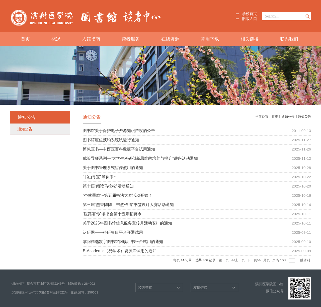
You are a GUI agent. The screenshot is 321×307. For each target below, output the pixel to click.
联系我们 (289, 39)
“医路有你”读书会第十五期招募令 (112, 214)
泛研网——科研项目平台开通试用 (113, 232)
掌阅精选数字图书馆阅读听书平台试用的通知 (123, 242)
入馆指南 (91, 39)
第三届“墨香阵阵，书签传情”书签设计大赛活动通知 (128, 204)
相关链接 (249, 39)
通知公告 (288, 116)
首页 (25, 39)
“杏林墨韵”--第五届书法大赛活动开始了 (117, 195)
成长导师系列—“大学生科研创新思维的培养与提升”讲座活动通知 (140, 158)
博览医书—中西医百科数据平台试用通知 (119, 149)
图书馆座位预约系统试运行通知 (111, 140)
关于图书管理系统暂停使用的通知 (113, 168)
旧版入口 (249, 18)
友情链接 (200, 288)
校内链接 (145, 288)
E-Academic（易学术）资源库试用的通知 (119, 251)
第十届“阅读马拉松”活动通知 (108, 186)
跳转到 (305, 260)
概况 (55, 39)
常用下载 (210, 39)
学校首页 (249, 14)
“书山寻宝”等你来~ (99, 177)
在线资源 (170, 39)
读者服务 (131, 39)
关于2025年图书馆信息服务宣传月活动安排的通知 (127, 223)
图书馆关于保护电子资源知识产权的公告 (119, 130)
